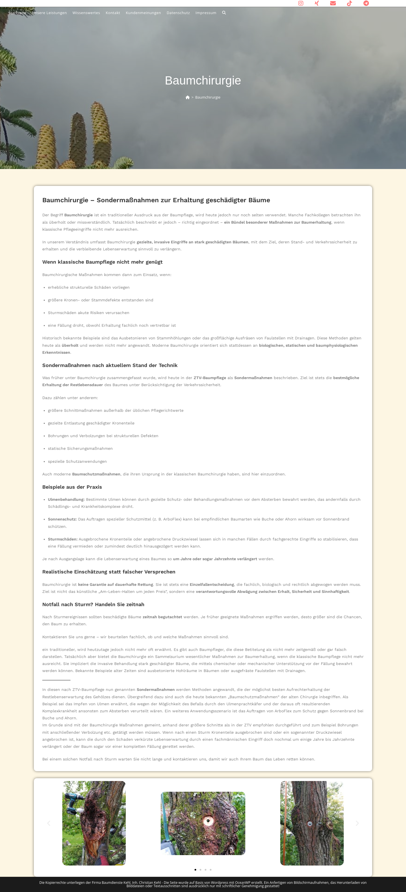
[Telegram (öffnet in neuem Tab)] (363, 3)
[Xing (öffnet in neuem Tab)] (317, 3)
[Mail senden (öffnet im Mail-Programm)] (333, 3)
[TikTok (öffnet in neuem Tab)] (349, 3)
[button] (48, 823)
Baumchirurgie (207, 97)
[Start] (188, 97)
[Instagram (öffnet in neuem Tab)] (301, 3)
